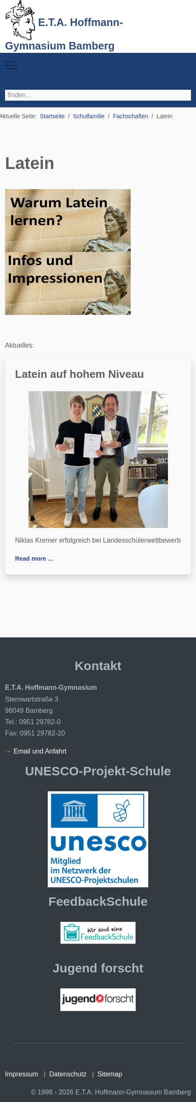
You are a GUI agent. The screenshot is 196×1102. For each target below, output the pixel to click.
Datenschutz (68, 1074)
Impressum (21, 1074)
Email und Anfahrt (39, 751)
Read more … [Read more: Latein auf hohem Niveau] (34, 558)
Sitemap (110, 1074)
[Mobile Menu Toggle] (11, 65)
